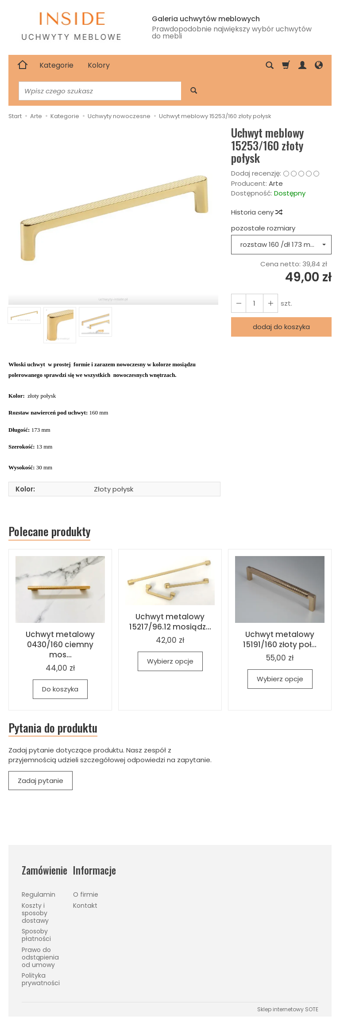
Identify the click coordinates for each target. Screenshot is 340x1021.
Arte (276, 183)
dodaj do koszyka (281, 326)
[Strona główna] (22, 65)
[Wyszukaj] (193, 90)
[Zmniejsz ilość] (270, 303)
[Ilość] (254, 303)
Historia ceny (256, 212)
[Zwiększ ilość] (238, 303)
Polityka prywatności (41, 979)
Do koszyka (60, 689)
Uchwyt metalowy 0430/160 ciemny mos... (60, 644)
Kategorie (56, 65)
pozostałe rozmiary (263, 228)
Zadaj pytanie (40, 780)
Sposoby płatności (36, 935)
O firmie (85, 894)
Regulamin (38, 894)
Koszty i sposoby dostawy (35, 913)
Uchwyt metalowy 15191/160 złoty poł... (280, 639)
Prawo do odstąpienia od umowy (40, 957)
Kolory (99, 65)
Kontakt (85, 905)
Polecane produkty (49, 531)
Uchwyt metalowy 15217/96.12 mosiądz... (170, 621)
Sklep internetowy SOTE (287, 1009)
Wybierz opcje (170, 661)
